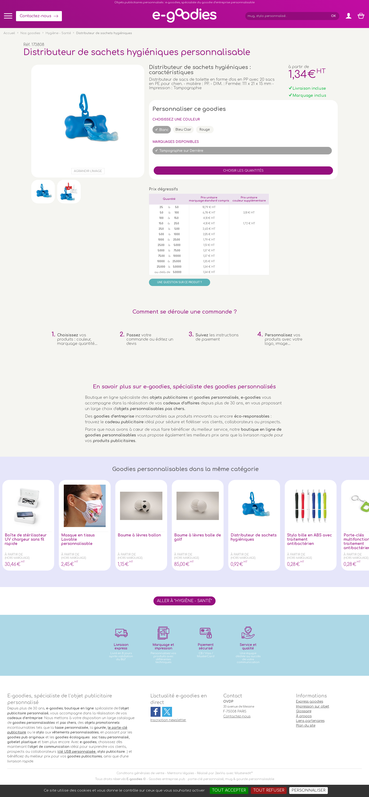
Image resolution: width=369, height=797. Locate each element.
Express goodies (309, 701)
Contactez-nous (35, 16)
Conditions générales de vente (140, 773)
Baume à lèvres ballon (139, 535)
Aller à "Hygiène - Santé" (184, 601)
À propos (304, 716)
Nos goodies (30, 33)
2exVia (220, 773)
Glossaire (303, 711)
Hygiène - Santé (58, 33)
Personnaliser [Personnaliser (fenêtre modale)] (308, 790)
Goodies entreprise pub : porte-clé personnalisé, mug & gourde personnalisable (211, 779)
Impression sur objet (312, 706)
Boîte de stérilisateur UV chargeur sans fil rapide (26, 539)
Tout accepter (229, 790)
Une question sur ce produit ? (179, 282)
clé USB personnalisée (77, 751)
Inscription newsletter (168, 720)
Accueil (9, 33)
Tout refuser (268, 790)
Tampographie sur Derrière (181, 151)
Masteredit (243, 773)
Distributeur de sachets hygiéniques (254, 537)
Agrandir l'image (88, 171)
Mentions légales (180, 773)
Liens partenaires (310, 721)
